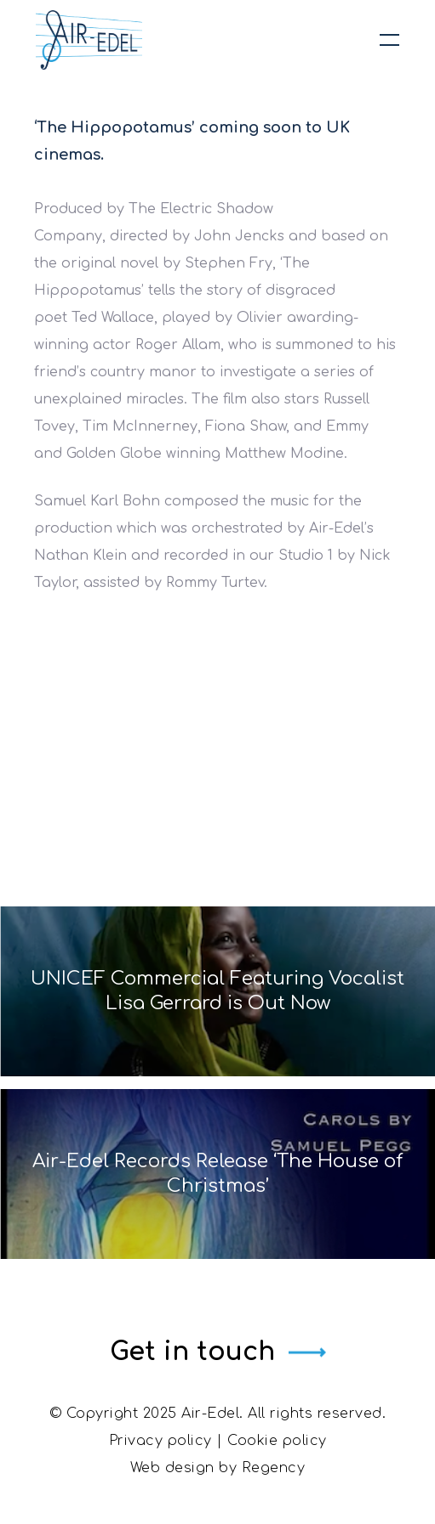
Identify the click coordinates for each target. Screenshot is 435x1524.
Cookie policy (277, 1440)
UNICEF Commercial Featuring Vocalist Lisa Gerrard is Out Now (217, 990)
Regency (274, 1468)
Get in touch (192, 1352)
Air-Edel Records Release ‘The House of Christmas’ (218, 1173)
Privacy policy (160, 1440)
